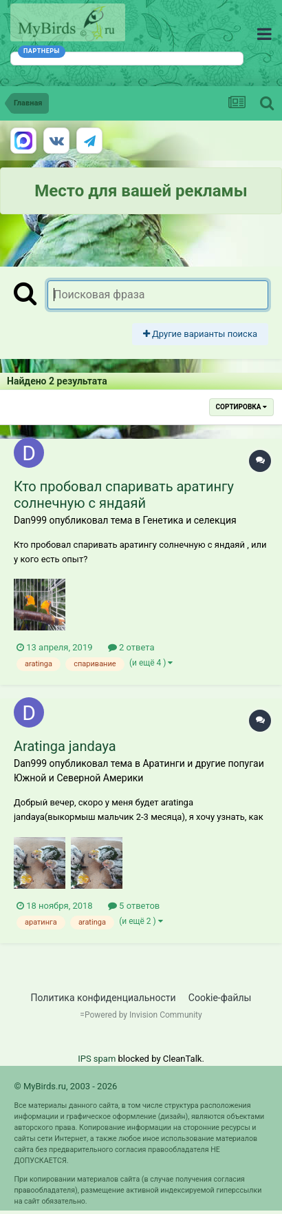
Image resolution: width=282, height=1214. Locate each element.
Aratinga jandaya (65, 746)
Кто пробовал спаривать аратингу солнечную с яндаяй (124, 494)
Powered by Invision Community (143, 1015)
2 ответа (131, 647)
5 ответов (134, 906)
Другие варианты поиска (200, 334)
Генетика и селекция (189, 520)
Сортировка (241, 407)
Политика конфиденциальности (103, 997)
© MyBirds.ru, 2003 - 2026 (66, 1086)
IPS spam (97, 1058)
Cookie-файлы (220, 997)
